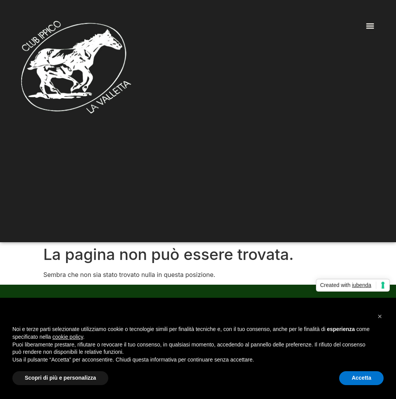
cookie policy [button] (68, 337)
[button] (370, 25)
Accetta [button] (361, 378)
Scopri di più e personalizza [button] (60, 378)
